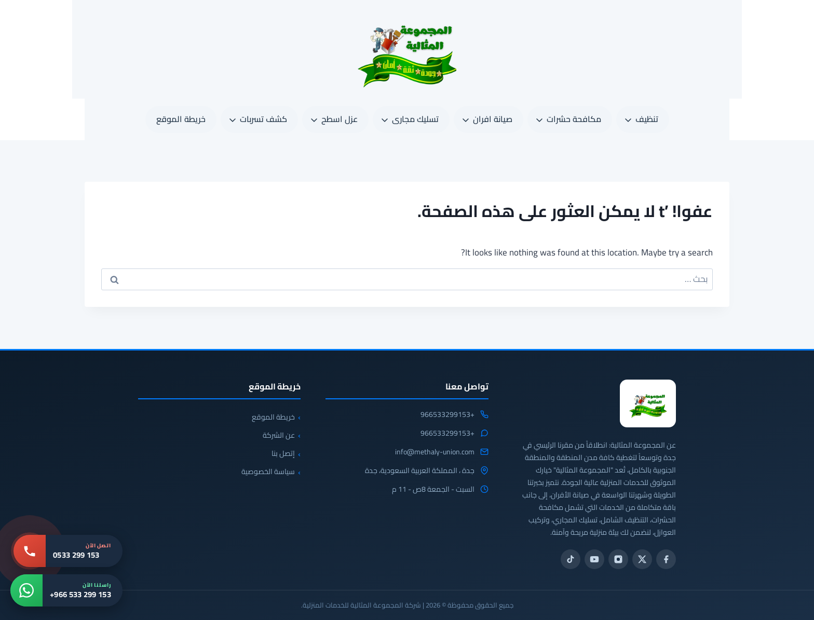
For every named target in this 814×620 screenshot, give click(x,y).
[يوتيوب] (594, 559)
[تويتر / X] (642, 559)
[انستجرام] (618, 559)
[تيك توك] (570, 559)
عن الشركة (279, 435)
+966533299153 (447, 415)
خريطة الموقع (181, 119)
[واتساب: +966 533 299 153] (66, 590)
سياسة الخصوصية (268, 471)
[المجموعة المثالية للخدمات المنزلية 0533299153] (648, 403)
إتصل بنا (283, 453)
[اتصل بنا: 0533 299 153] (68, 551)
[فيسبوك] (666, 559)
